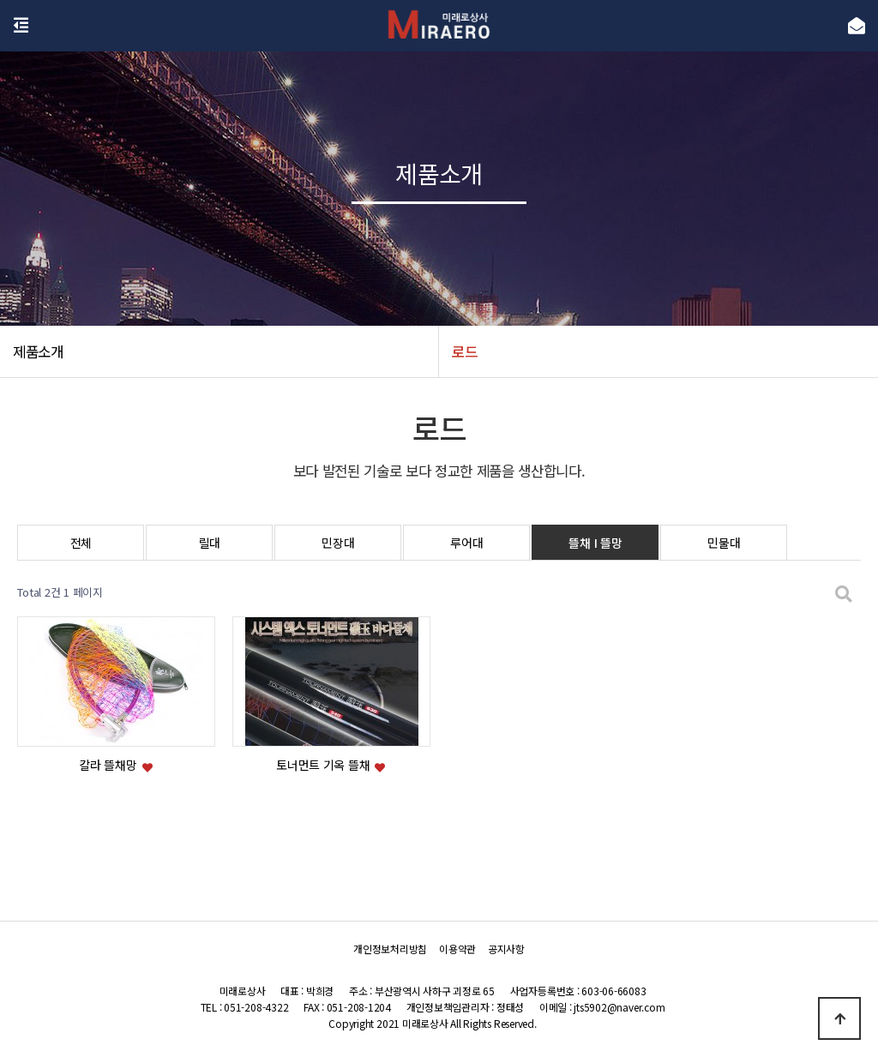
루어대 (466, 542)
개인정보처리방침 (390, 948)
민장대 (338, 542)
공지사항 (506, 948)
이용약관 (457, 948)
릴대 (209, 542)
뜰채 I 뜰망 (595, 542)
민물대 (723, 542)
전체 (81, 542)
